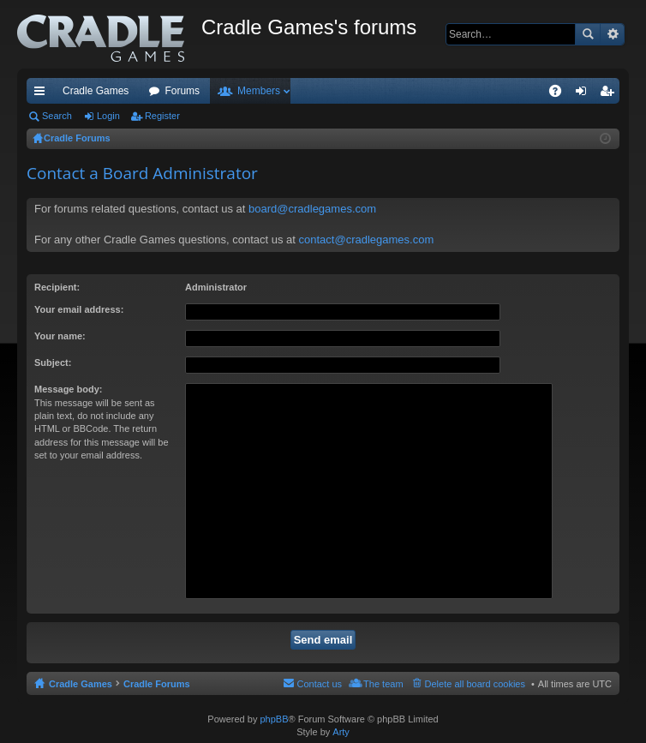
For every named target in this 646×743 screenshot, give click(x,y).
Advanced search (612, 34)
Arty (341, 732)
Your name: (60, 336)
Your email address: (78, 309)
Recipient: (57, 287)
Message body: (68, 389)
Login (108, 116)
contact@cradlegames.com (366, 239)
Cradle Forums (156, 684)
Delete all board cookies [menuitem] (475, 684)
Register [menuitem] (610, 94)
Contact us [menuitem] (319, 684)
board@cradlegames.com (312, 208)
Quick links (42, 94)
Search (588, 34)
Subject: (52, 362)
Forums (182, 91)
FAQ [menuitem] (560, 94)
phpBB (274, 719)
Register (162, 116)
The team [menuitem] (383, 684)
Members (258, 91)
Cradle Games (96, 91)
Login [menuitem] (585, 94)
